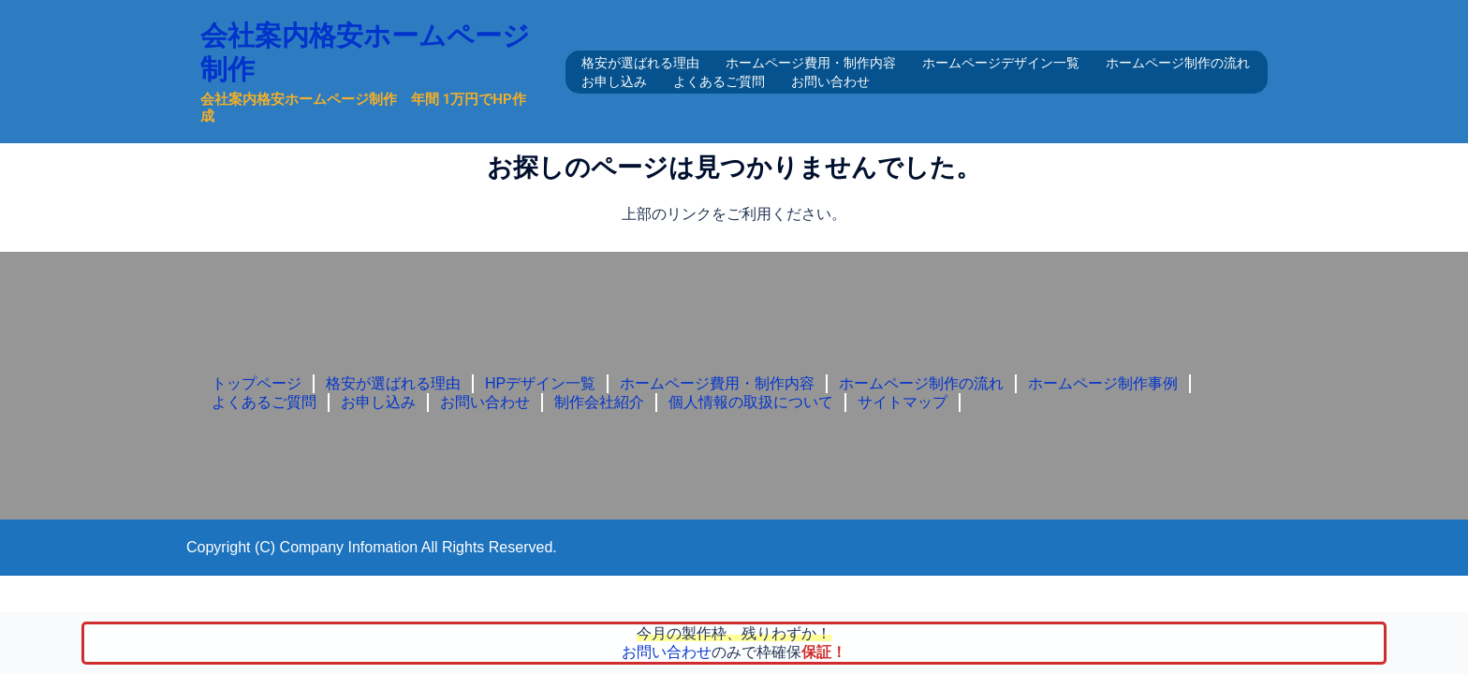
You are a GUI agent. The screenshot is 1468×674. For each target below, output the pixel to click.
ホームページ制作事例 (1103, 383)
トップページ (256, 383)
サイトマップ (902, 402)
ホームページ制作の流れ (1178, 62)
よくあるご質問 (719, 81)
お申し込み (614, 81)
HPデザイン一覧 (540, 383)
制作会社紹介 (599, 402)
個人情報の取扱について (750, 402)
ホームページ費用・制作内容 (811, 62)
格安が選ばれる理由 (640, 62)
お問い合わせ (830, 81)
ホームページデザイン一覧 (1000, 62)
